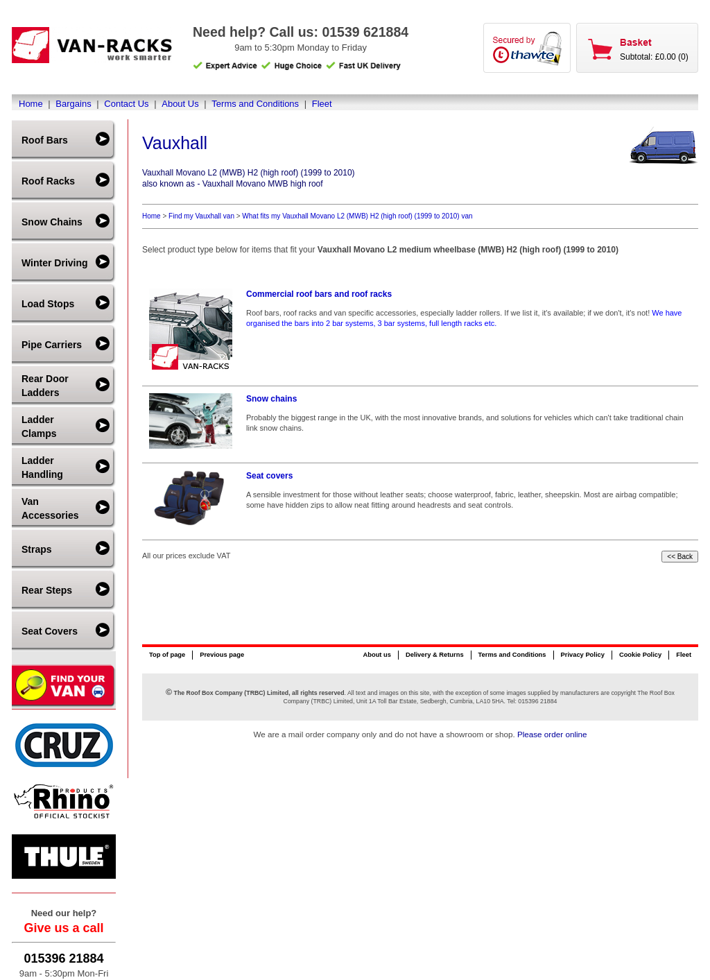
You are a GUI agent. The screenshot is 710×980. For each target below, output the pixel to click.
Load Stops (47, 303)
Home (31, 103)
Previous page (222, 654)
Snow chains (271, 399)
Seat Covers (49, 631)
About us (376, 654)
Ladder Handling (42, 467)
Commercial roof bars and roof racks (319, 294)
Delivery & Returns (435, 654)
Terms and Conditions (255, 103)
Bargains (73, 103)
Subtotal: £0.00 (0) (654, 57)
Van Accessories (50, 508)
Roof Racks (48, 181)
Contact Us (126, 103)
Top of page (167, 654)
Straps (36, 549)
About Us (180, 103)
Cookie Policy (640, 654)
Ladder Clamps (39, 426)
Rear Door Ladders (45, 385)
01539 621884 (365, 32)
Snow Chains (52, 221)
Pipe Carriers (51, 344)
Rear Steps (46, 590)
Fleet (322, 103)
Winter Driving (54, 262)
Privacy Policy (583, 654)
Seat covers (269, 476)
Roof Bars (44, 140)
